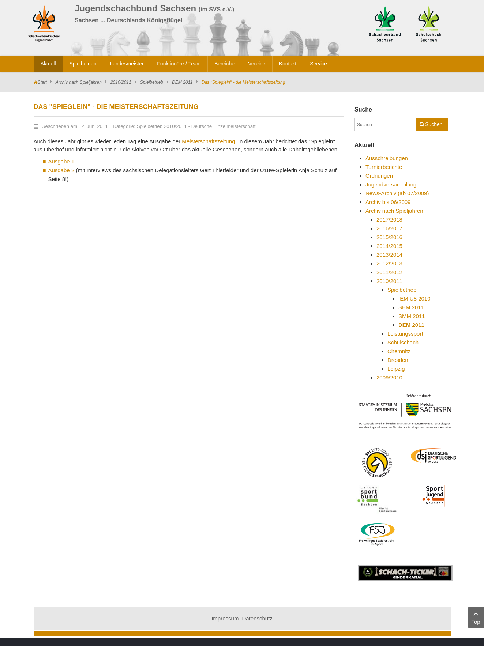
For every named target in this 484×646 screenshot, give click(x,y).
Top (476, 617)
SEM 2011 (411, 307)
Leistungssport (405, 333)
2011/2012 (389, 272)
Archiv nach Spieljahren (79, 82)
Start (42, 82)
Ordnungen (379, 176)
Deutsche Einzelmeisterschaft (223, 126)
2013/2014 (389, 255)
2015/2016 (389, 237)
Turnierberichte (383, 167)
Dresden (397, 360)
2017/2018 (389, 219)
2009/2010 (389, 377)
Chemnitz (398, 351)
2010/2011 (120, 82)
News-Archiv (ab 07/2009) (397, 193)
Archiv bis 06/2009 (387, 202)
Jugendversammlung (390, 184)
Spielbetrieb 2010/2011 (162, 126)
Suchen (433, 124)
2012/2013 (389, 263)
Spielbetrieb (151, 82)
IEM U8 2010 (414, 298)
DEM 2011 (182, 82)
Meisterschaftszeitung (208, 141)
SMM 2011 (411, 316)
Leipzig (396, 369)
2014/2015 (389, 246)
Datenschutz (257, 618)
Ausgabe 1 (61, 161)
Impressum (225, 618)
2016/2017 (389, 228)
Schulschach (403, 342)
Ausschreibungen (386, 158)
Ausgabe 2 (61, 170)
